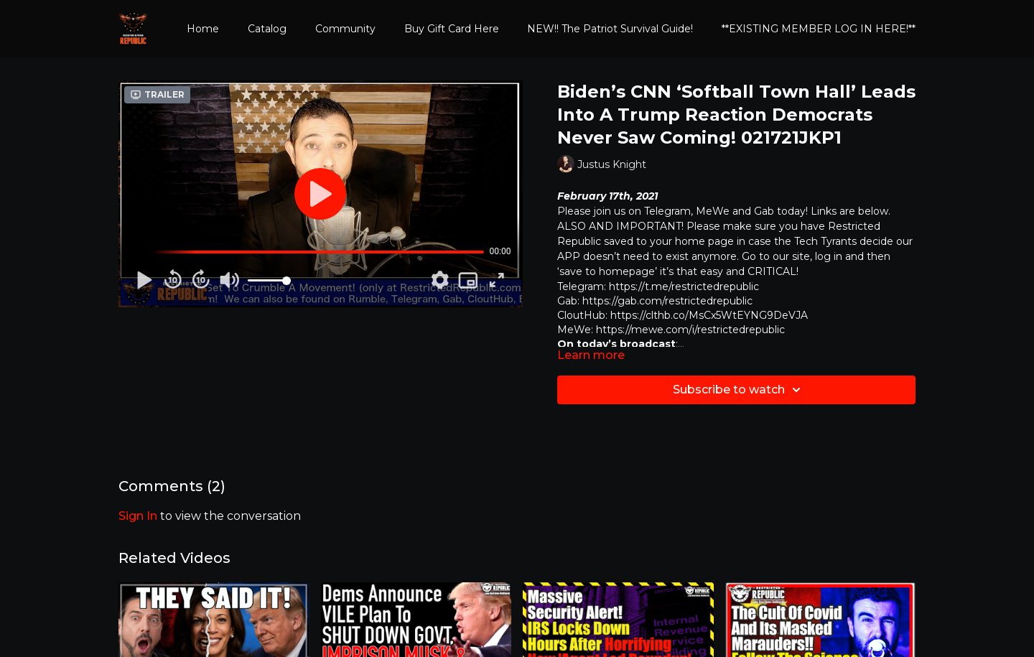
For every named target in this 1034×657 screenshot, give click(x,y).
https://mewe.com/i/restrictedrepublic (690, 329)
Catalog (267, 28)
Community (345, 28)
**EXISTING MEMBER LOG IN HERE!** (819, 28)
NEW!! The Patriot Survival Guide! (610, 28)
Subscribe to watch (739, 390)
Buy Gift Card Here (451, 28)
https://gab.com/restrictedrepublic (667, 300)
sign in (137, 516)
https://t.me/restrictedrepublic (684, 286)
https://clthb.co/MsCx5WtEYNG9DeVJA (709, 315)
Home (203, 28)
